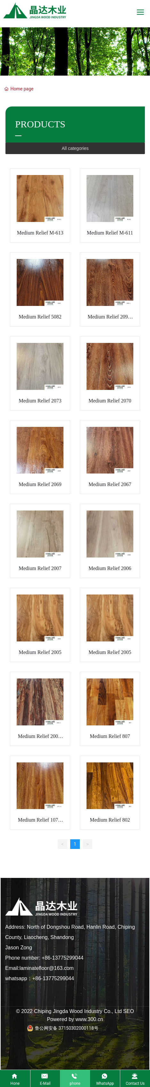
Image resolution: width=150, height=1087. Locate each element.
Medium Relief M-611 (110, 232)
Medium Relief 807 (110, 736)
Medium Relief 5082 (40, 316)
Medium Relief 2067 (109, 484)
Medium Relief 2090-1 (110, 319)
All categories (75, 148)
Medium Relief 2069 (40, 484)
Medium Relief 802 (110, 820)
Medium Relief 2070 (109, 400)
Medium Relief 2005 (40, 652)
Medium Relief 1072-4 (40, 822)
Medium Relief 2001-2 (40, 739)
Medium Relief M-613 (40, 232)
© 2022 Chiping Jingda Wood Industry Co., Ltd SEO (75, 1011)
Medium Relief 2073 (40, 400)
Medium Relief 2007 (40, 568)
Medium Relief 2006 (109, 568)
